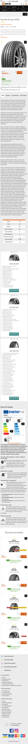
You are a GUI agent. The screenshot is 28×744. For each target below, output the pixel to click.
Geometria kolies (5, 715)
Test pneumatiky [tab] (15, 95)
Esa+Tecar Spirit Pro (7, 383)
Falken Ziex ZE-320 (7, 271)
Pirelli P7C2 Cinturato (8, 375)
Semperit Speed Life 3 (8, 378)
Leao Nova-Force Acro (8, 285)
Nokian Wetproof (6, 358)
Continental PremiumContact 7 (9, 266)
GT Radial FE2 (6, 382)
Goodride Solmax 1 (7, 324)
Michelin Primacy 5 (7, 274)
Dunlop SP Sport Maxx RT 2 (9, 315)
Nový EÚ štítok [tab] (23, 95)
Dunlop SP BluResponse (8, 374)
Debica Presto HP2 (7, 372)
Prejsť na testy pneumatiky (6, 24)
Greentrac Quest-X (7, 282)
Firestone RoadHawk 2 (8, 270)
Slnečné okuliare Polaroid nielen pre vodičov (12, 685)
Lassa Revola (6, 284)
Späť (26, 14)
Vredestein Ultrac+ (7, 281)
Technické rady (5, 680)
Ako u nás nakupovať (6, 710)
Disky (23, 6)
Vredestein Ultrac (7, 330)
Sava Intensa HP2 (7, 376)
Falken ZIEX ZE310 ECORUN (9, 360)
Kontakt (3, 701)
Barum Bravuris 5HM (7, 385)
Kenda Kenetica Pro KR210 (9, 367)
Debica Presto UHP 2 (7, 313)
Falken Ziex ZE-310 (7, 322)
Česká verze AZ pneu (6, 712)
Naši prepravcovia (6, 709)
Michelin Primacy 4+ (7, 311)
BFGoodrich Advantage (8, 278)
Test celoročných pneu (7, 694)
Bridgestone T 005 (7, 357)
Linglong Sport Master (8, 286)
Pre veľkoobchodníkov (7, 706)
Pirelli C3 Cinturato (7, 267)
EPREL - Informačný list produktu (14, 443)
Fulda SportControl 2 (7, 318)
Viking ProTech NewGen (8, 386)
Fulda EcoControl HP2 (8, 369)
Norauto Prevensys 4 (7, 387)
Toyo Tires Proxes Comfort (9, 371)
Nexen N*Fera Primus (8, 323)
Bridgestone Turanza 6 (8, 273)
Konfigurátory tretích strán (8, 683)
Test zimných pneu (6, 692)
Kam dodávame (5, 717)
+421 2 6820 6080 (13, 1)
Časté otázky (5, 704)
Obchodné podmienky (7, 702)
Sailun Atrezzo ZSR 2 (8, 326)
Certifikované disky (6, 713)
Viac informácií (4, 37)
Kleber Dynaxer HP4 (7, 368)
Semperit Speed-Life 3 (8, 327)
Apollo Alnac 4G (6, 389)
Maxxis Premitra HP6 (7, 275)
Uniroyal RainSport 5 (7, 394)
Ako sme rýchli (5, 707)
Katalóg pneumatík (6, 679)
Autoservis (23, 10)
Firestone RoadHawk (7, 379)
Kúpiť (19, 72)
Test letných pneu (6, 691)
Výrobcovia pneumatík (7, 682)
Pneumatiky (4, 6)
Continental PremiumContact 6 (9, 354)
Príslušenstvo (4, 10)
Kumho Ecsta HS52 (7, 277)
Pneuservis (14, 10)
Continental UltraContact (8, 361)
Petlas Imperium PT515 (8, 393)
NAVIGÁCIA (3, 1)
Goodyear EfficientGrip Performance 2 (11, 269)
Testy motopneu (5, 695)
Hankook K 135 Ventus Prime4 (10, 280)
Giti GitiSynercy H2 (7, 391)
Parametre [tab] (7, 95)
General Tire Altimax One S (9, 390)
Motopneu (14, 6)
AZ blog (3, 677)
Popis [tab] (3, 95)
